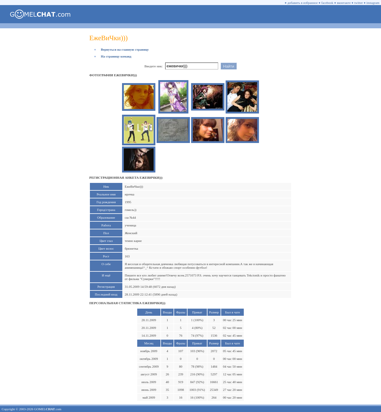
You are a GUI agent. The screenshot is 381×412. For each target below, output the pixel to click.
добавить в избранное (303, 2)
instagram (372, 2)
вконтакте (344, 2)
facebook (327, 2)
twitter (358, 2)
